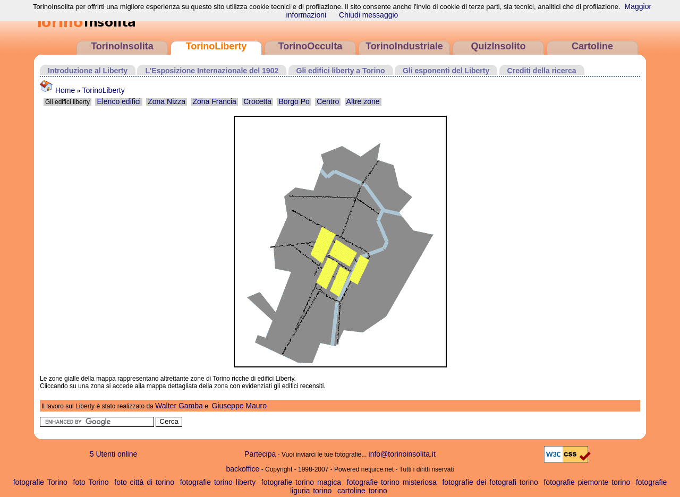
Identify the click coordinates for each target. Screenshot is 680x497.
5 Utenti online (114, 454)
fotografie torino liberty (218, 482)
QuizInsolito (498, 46)
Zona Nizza (166, 101)
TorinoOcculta (310, 46)
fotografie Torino (40, 482)
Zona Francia (214, 101)
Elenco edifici (119, 101)
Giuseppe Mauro (239, 405)
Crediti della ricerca (541, 70)
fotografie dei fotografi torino (490, 482)
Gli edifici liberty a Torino (340, 70)
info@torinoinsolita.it (402, 454)
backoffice (243, 469)
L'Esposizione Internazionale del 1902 (211, 70)
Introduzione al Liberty (88, 70)
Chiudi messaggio (368, 15)
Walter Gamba (179, 405)
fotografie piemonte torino (586, 482)
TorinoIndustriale (404, 46)
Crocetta (257, 101)
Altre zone (363, 101)
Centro (328, 101)
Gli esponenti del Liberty (446, 70)
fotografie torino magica (301, 482)
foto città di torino (144, 482)
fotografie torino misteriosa (392, 482)
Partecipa (260, 454)
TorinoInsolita (122, 46)
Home (57, 90)
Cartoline (592, 46)
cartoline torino (362, 490)
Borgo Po (293, 101)
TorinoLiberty (216, 46)
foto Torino (91, 482)
